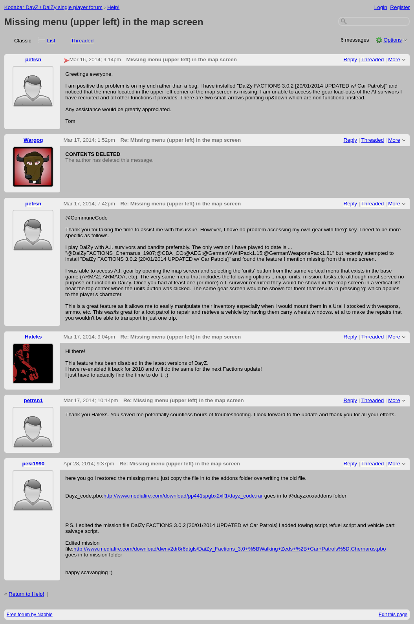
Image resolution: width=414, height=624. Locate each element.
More (394, 59)
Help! (113, 7)
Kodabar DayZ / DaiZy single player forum (53, 7)
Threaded (82, 41)
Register (400, 7)
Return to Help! (26, 594)
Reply (350, 59)
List (51, 41)
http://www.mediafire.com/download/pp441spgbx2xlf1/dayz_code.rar (183, 496)
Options (392, 40)
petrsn (33, 59)
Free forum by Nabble (30, 614)
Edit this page (393, 614)
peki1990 (33, 464)
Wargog (33, 140)
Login (380, 7)
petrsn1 (33, 400)
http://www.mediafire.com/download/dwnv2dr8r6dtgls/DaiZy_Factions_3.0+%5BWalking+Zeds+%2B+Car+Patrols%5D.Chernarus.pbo (229, 549)
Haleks (33, 337)
